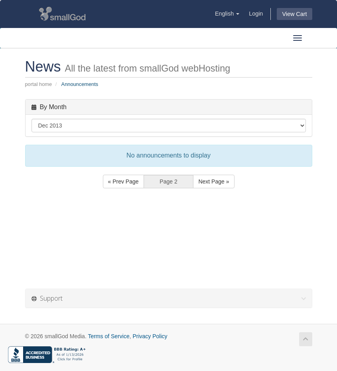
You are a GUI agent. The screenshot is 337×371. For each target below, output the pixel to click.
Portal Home (38, 84)
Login (256, 13)
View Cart (294, 14)
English (227, 13)
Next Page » (213, 181)
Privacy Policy (149, 336)
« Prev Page (123, 181)
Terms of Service (108, 336)
